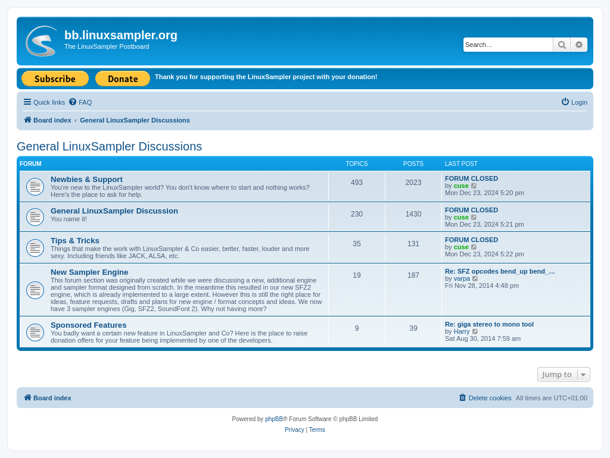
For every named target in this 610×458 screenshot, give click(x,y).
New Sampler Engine (89, 272)
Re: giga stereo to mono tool (489, 324)
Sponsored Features (89, 325)
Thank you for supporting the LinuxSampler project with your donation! (266, 76)
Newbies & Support (87, 179)
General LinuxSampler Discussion (114, 210)
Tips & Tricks (75, 240)
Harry (462, 331)
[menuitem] (80, 102)
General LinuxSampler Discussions (109, 146)
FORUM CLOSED (471, 178)
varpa (462, 278)
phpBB (274, 419)
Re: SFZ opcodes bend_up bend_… (500, 271)
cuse (461, 185)
